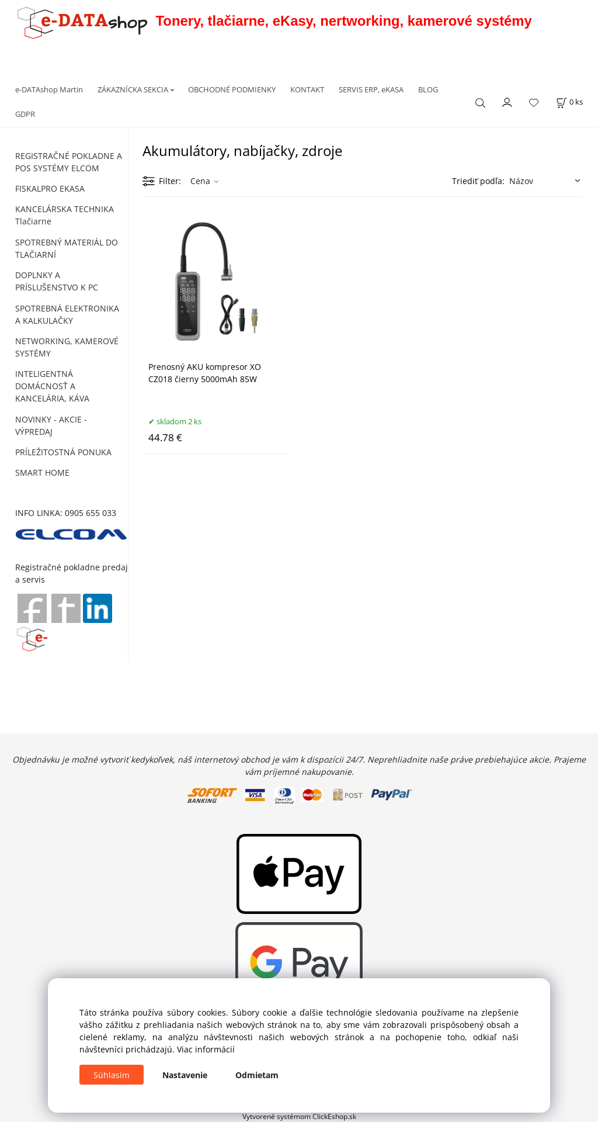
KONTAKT (307, 89)
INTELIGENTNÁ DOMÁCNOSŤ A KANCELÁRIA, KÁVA (52, 386)
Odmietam (257, 1075)
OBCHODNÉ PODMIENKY (232, 89)
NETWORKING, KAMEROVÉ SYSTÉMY (67, 347)
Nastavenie (184, 1075)
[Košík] (569, 102)
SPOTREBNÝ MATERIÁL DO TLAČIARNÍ (66, 248)
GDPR (25, 114)
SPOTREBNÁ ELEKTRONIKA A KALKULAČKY (67, 314)
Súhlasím (111, 1075)
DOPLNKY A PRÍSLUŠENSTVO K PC (56, 281)
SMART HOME (42, 472)
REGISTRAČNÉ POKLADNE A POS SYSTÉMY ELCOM (68, 162)
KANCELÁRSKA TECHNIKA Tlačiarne (64, 215)
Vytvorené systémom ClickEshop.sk (299, 1116)
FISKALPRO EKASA (50, 188)
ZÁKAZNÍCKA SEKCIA (133, 89)
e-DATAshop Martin (49, 89)
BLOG (428, 89)
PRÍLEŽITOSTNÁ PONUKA (63, 452)
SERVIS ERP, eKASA (371, 89)
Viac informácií (206, 1049)
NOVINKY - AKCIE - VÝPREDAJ (51, 425)
